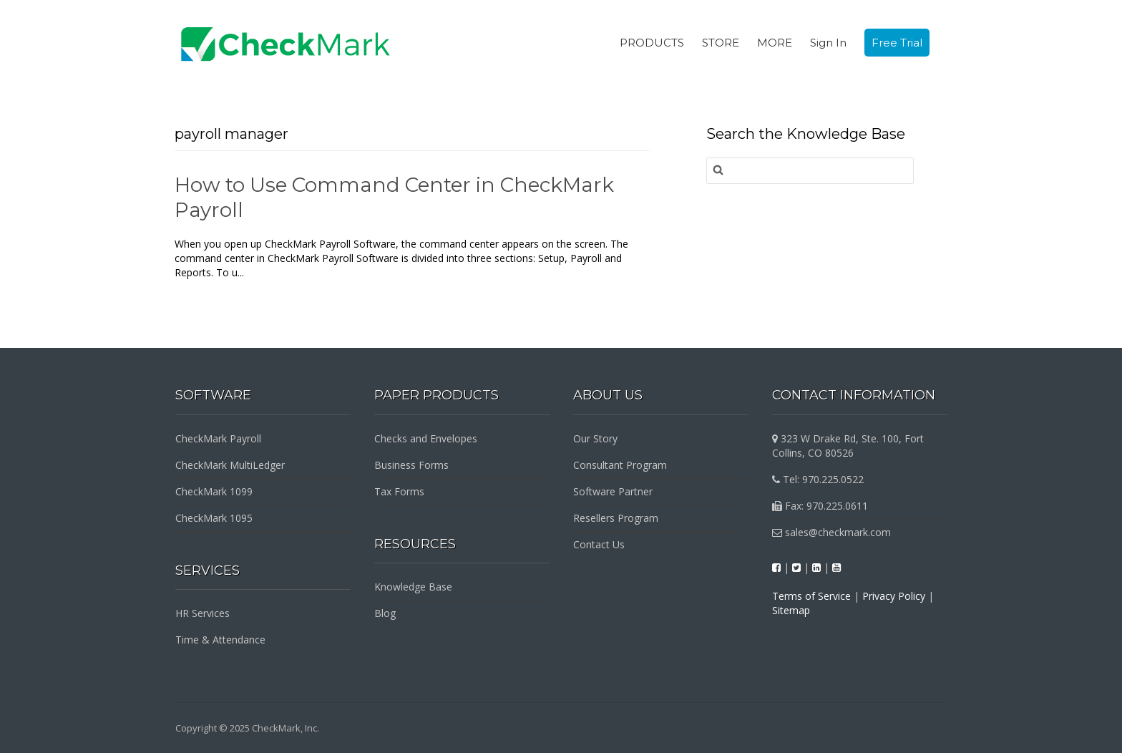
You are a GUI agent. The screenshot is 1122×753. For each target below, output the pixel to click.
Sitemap (791, 610)
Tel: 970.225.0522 (818, 479)
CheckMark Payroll (218, 438)
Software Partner (613, 491)
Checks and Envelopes (425, 438)
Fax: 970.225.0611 (820, 505)
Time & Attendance (220, 639)
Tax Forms (399, 491)
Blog (385, 613)
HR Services (202, 613)
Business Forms (411, 465)
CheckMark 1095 (214, 518)
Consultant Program (620, 465)
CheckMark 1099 (214, 491)
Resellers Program (615, 518)
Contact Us (599, 544)
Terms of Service (811, 596)
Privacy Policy (893, 596)
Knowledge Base (413, 586)
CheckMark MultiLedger (230, 465)
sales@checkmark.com (831, 532)
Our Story (595, 438)
